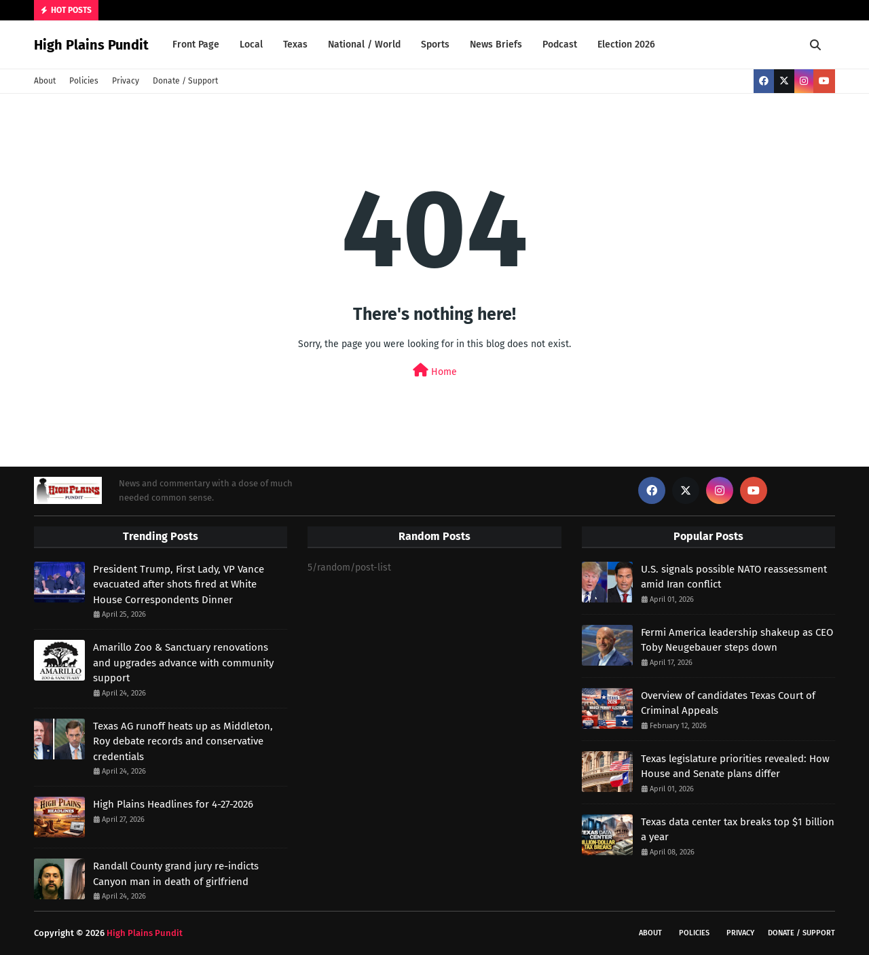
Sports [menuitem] (435, 44)
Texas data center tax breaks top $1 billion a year (737, 830)
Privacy (125, 81)
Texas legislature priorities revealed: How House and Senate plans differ (735, 766)
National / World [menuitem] (364, 44)
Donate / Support (185, 81)
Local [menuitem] (251, 44)
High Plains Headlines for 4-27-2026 (173, 804)
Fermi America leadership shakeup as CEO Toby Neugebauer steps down (737, 640)
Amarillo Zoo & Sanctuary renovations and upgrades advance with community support (183, 662)
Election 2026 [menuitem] (626, 44)
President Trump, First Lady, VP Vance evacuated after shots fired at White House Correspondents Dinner (178, 584)
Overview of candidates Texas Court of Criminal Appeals (728, 703)
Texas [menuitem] (295, 44)
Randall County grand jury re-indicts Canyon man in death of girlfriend (176, 874)
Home (435, 370)
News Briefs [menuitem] (496, 44)
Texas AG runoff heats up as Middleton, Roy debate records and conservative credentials (183, 741)
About (45, 81)
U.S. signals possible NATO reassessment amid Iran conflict (734, 577)
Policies (83, 81)
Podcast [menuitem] (559, 44)
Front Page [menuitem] (195, 44)
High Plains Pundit (91, 45)
